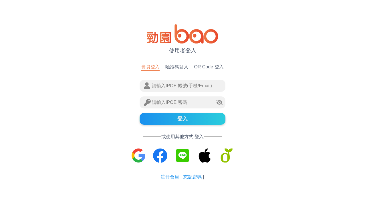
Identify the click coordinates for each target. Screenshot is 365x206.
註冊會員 (170, 177)
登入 (182, 119)
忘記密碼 (192, 177)
